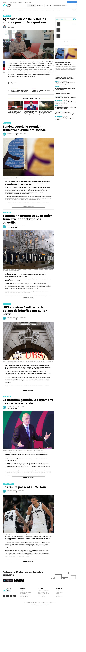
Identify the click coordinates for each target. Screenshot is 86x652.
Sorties (42, 9)
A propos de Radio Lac (25, 595)
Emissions (20, 9)
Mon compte (72, 2)
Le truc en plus (59, 596)
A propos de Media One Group (25, 2)
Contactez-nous (13, 2)
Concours (35, 9)
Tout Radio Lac (41, 596)
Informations (41, 595)
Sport (57, 595)
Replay (48, 5)
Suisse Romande (59, 592)
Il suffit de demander (43, 592)
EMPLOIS (22, 598)
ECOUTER (31, 5)
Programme (40, 5)
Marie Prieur (11, 27)
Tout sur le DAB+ (50, 9)
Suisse (57, 593)
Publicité (5, 2)
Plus (58, 9)
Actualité (28, 9)
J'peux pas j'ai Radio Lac (43, 593)
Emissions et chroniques (25, 592)
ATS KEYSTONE (12, 135)
